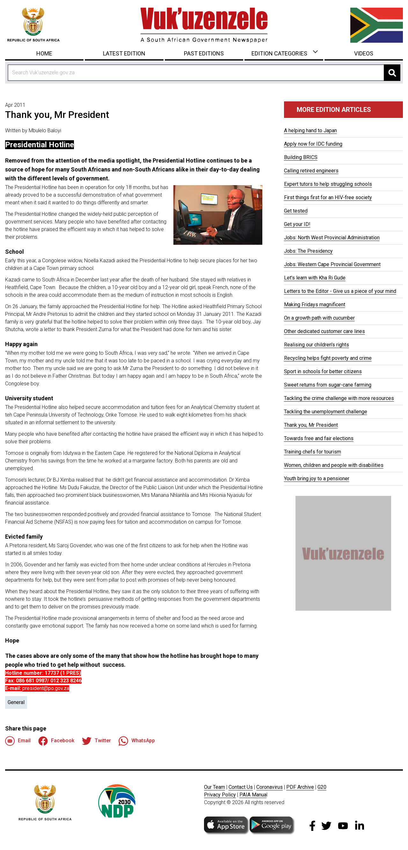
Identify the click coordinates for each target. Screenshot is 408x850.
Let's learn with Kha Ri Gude (315, 278)
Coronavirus (269, 787)
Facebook (56, 741)
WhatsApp (137, 741)
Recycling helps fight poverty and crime (328, 358)
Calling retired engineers (311, 171)
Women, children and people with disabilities (333, 465)
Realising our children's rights (316, 345)
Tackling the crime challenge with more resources (339, 398)
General (16, 702)
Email (18, 741)
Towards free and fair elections (318, 438)
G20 (321, 787)
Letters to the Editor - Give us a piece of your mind (340, 291)
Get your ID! (297, 224)
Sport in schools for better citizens (323, 371)
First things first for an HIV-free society (328, 197)
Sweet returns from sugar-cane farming (327, 385)
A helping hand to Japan (310, 130)
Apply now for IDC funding (313, 144)
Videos (363, 53)
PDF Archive (300, 787)
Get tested (296, 211)
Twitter (96, 741)
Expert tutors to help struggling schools (328, 184)
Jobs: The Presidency (308, 251)
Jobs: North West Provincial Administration (332, 238)
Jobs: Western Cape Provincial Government (332, 264)
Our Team (214, 787)
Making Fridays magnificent (314, 304)
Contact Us (241, 787)
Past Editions (204, 53)
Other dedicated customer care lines (324, 331)
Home (44, 53)
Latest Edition (124, 53)
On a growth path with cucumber (319, 318)
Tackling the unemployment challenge (325, 412)
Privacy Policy (220, 795)
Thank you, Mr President (311, 425)
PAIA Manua (252, 795)
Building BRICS (300, 157)
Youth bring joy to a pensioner (316, 479)
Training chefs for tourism (312, 452)
